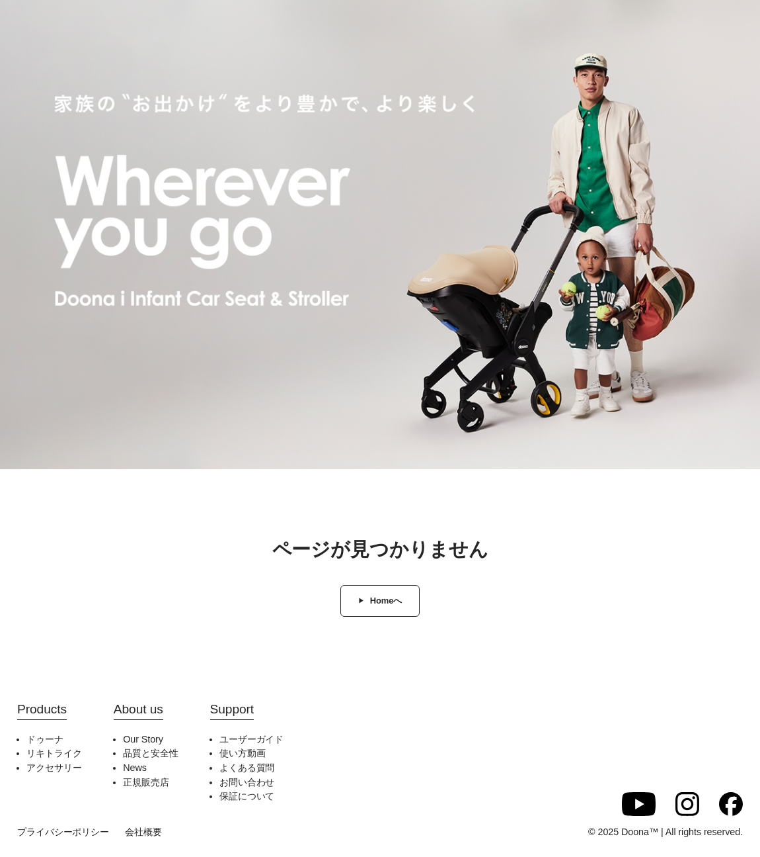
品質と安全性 (150, 753)
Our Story (143, 739)
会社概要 (143, 832)
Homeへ (386, 601)
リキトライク (53, 753)
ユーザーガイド (251, 739)
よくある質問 (246, 767)
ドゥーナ (44, 739)
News (135, 767)
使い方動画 (242, 753)
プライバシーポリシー (63, 832)
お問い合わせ (246, 782)
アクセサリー (53, 767)
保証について (246, 796)
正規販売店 (146, 782)
